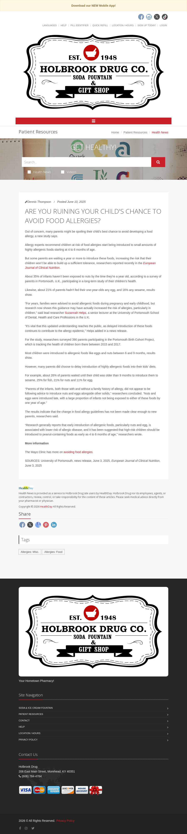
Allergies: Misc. (30, 551)
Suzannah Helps (75, 312)
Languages (49, 25)
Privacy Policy (28, 739)
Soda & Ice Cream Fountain (36, 708)
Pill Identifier (79, 25)
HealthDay (46, 506)
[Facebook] (141, 17)
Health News (39, 172)
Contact (24, 720)
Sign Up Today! (147, 25)
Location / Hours (123, 25)
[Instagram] (149, 17)
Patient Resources (135, 132)
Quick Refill (100, 25)
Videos (68, 172)
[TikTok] (165, 17)
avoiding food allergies (78, 452)
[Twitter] (157, 17)
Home (115, 132)
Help (64, 25)
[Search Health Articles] (86, 162)
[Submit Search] (158, 162)
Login (163, 25)
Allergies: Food (53, 551)
